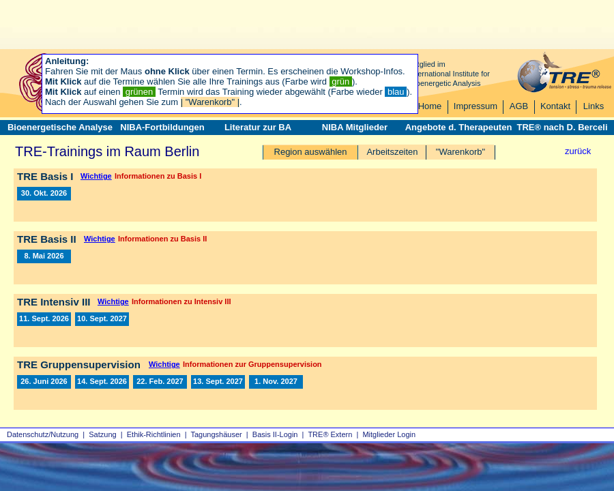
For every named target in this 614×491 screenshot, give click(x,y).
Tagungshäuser (216, 434)
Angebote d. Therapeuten (458, 127)
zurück (578, 151)
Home (430, 106)
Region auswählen (310, 152)
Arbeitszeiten (392, 152)
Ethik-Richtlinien (154, 434)
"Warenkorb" (460, 152)
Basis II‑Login (275, 434)
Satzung (102, 434)
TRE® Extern (330, 434)
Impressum (475, 106)
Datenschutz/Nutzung (42, 434)
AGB (519, 106)
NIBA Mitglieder (355, 127)
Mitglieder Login (388, 434)
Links (593, 106)
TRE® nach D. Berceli (561, 127)
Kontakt (555, 106)
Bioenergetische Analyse (60, 127)
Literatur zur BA (257, 127)
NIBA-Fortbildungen (162, 127)
